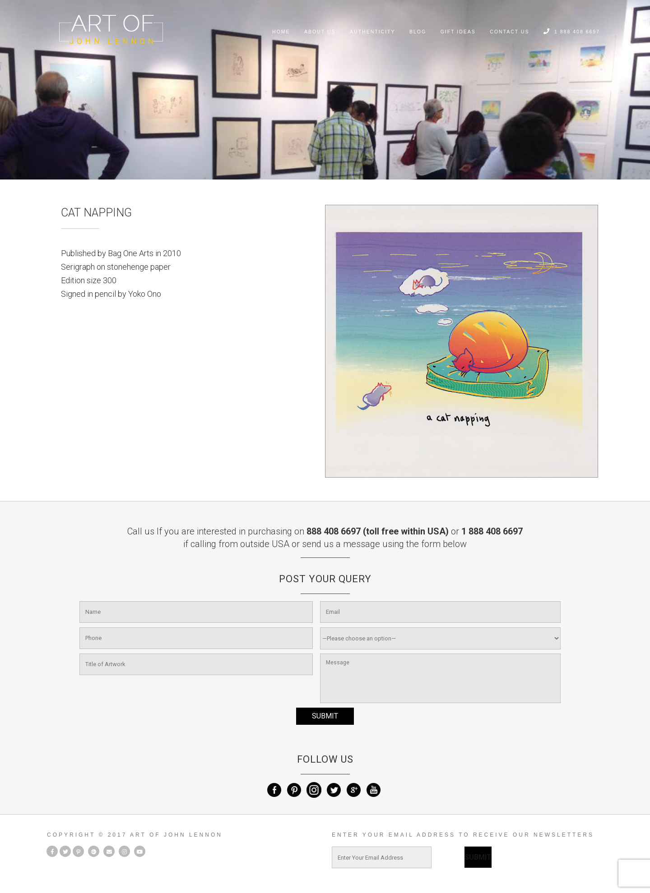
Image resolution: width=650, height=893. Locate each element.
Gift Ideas (458, 31)
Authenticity (372, 31)
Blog (417, 31)
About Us (319, 31)
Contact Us (509, 31)
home (281, 31)
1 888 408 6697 (571, 31)
